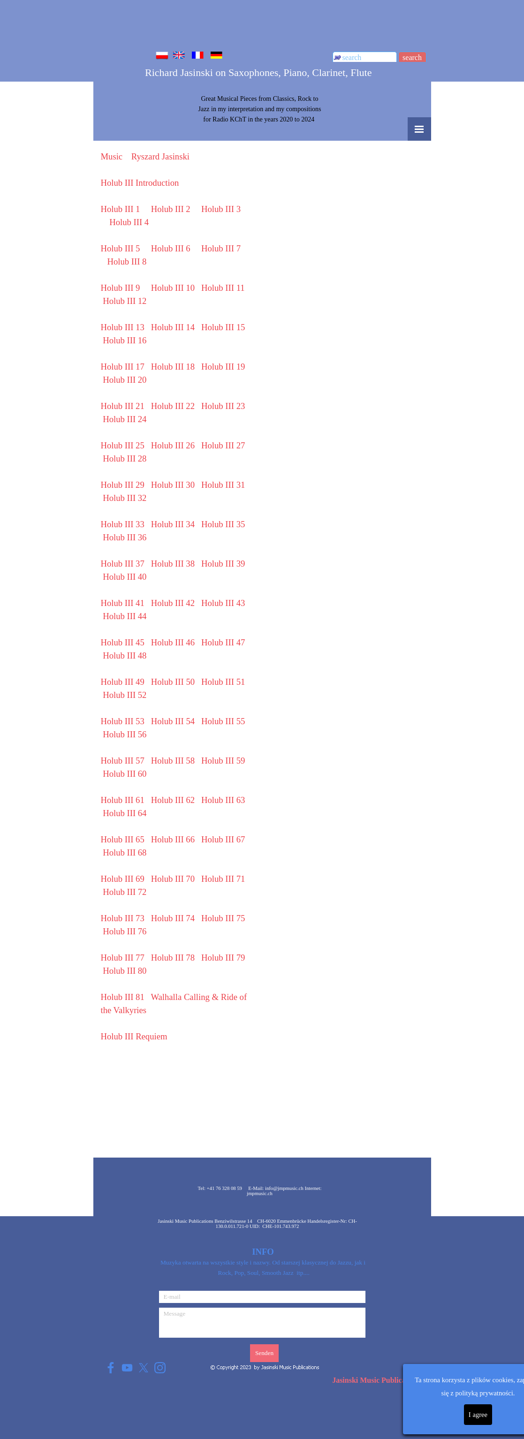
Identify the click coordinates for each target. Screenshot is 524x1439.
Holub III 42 (173, 603)
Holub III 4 (129, 222)
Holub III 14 (173, 327)
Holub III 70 (173, 879)
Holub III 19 (223, 366)
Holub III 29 (122, 485)
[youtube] (127, 1367)
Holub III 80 (124, 971)
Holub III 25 (122, 445)
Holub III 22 (173, 406)
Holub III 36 (124, 537)
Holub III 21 (122, 406)
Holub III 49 (122, 682)
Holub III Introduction (140, 183)
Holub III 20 (124, 380)
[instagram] (160, 1367)
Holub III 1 (120, 209)
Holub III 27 (223, 445)
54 (173, 721)
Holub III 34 (173, 524)
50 (173, 682)
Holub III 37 (122, 563)
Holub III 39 (223, 563)
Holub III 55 (223, 721)
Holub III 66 (173, 839)
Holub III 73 (122, 918)
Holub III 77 (122, 957)
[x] (144, 1367)
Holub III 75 (223, 918)
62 (173, 800)
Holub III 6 (170, 248)
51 (223, 682)
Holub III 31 (223, 485)
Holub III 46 (173, 642)
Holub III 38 (173, 563)
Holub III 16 (124, 340)
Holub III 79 (223, 957)
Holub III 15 (223, 327)
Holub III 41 (122, 603)
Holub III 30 (173, 485)
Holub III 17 (122, 366)
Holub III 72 (124, 892)
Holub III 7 (221, 248)
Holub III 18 (173, 366)
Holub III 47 (223, 642)
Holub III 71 (223, 879)
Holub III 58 (173, 760)
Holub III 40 (124, 577)
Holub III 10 (173, 288)
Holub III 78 (173, 957)
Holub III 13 (122, 327)
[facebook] (111, 1367)
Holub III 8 (127, 261)
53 (122, 721)
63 (223, 800)
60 (124, 774)
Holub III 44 (124, 616)
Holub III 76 (124, 931)
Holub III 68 (124, 852)
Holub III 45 (122, 642)
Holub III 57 (122, 760)
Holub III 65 (122, 839)
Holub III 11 (223, 288)
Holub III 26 (173, 445)
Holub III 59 (223, 760)
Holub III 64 (124, 813)
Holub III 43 (223, 603)
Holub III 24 (124, 419)
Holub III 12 (124, 301)
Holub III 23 (223, 406)
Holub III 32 (124, 498)
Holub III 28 (124, 458)
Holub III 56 (124, 734)
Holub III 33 (122, 524)
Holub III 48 (124, 655)
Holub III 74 (173, 918)
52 (124, 695)
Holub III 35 (223, 524)
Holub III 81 (122, 997)
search (412, 57)
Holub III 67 (223, 839)
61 (122, 800)
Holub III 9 (120, 288)
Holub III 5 (120, 248)
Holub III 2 (170, 209)
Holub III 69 (122, 879)
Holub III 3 (221, 209)
